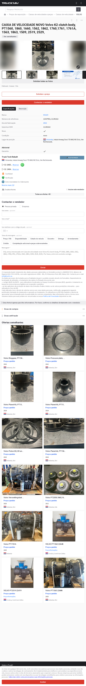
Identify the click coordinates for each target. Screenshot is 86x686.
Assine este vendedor (75, 189)
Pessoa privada (9, 206)
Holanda (49, 139)
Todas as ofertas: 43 (43, 194)
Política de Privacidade (51, 296)
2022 (45, 123)
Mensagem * (6, 248)
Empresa (24, 206)
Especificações (9, 109)
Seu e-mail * (6, 219)
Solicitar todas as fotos (43, 81)
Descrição (22, 109)
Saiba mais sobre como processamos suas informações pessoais (31, 677)
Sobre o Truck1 (7, 665)
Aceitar (43, 682)
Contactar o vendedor (43, 102)
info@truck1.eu (7, 276)
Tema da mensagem (12, 235)
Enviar (43, 267)
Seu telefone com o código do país (17, 227)
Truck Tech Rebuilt (10, 157)
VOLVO (45, 115)
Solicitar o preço (43, 94)
